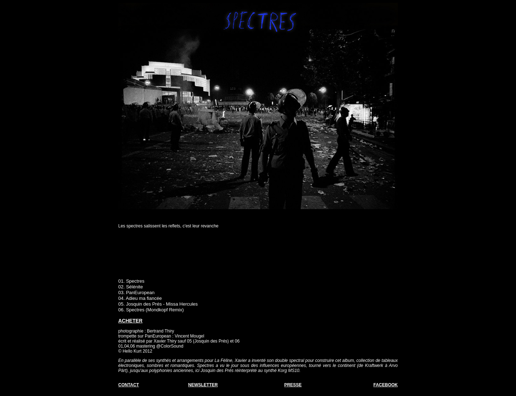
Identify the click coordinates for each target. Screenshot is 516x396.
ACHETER (130, 321)
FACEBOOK (385, 384)
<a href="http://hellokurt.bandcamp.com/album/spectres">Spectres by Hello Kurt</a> (258, 256)
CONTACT (128, 384)
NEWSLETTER (203, 384)
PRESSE (293, 384)
